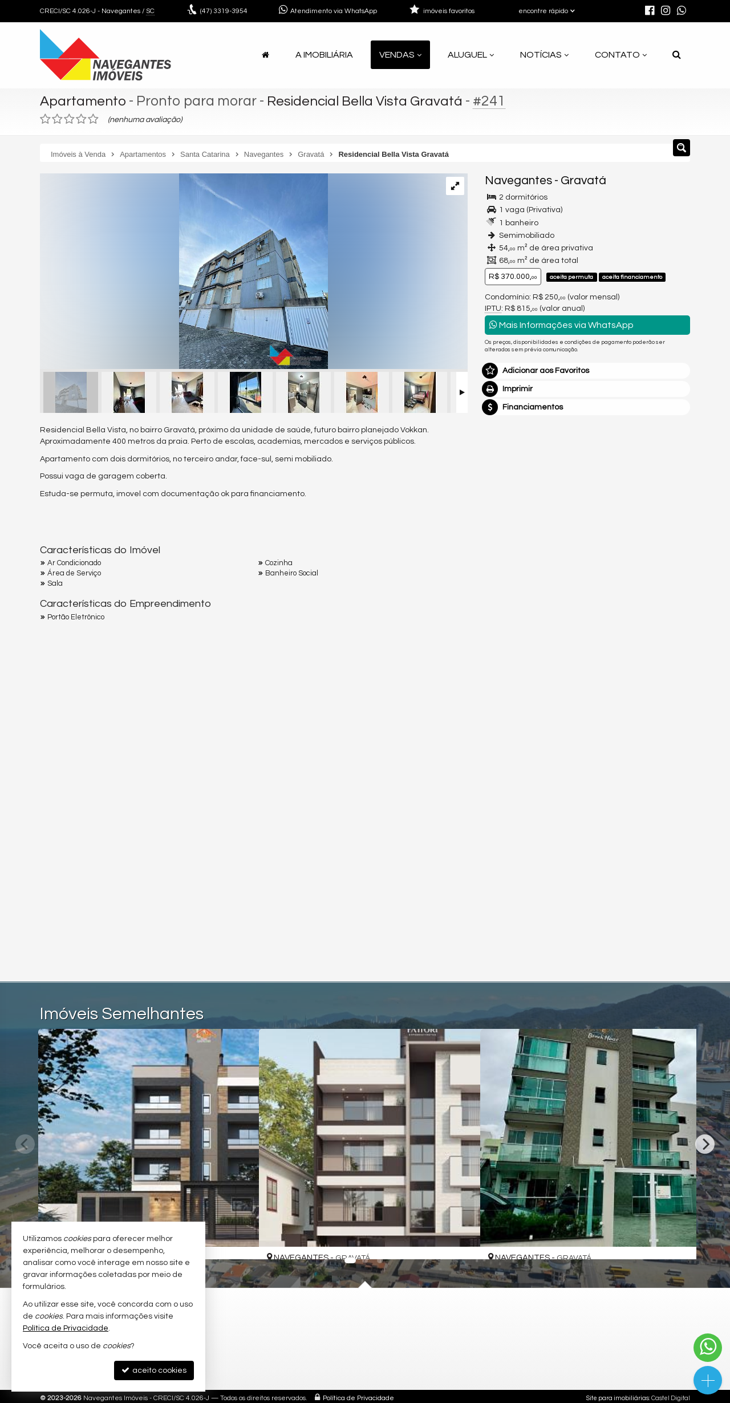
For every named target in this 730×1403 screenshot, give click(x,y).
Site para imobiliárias (617, 1398)
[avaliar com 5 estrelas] (93, 119)
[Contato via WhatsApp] (708, 1347)
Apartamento (84, 101)
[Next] (705, 1144)
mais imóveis (588, 593)
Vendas (400, 54)
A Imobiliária (324, 54)
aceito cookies (153, 1370)
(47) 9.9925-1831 (587, 558)
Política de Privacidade (358, 1398)
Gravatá (583, 180)
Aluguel (471, 54)
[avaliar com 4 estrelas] (81, 119)
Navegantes (518, 180)
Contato (621, 54)
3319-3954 (224, 11)
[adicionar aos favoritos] (237, 1240)
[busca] (677, 54)
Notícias (544, 54)
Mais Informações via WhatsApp (561, 325)
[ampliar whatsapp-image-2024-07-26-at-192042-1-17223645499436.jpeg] (184, 273)
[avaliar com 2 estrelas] (57, 119)
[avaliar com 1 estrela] (45, 119)
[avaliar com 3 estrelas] (69, 119)
